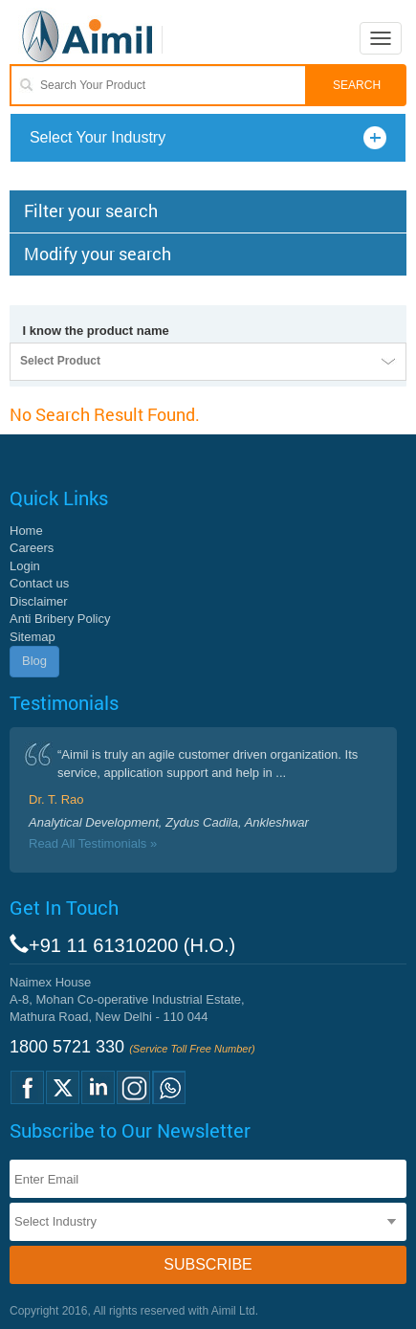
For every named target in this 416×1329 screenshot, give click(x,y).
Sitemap (32, 637)
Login (25, 566)
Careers (32, 548)
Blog (34, 660)
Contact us (39, 583)
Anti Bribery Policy (60, 618)
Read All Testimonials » (93, 843)
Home (26, 530)
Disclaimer (39, 601)
